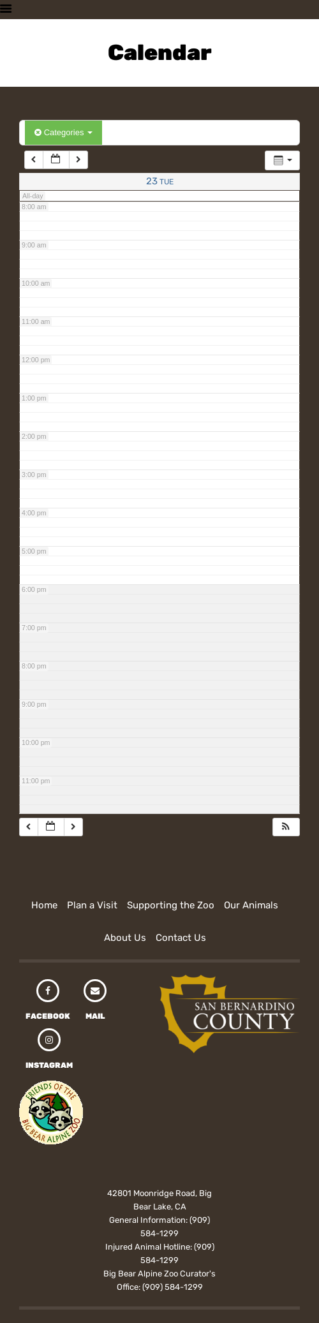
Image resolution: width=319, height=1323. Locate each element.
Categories (63, 132)
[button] (286, 827)
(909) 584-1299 (172, 1287)
